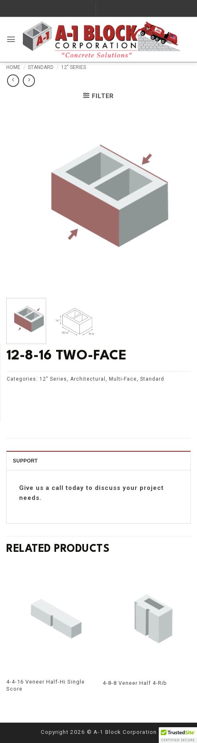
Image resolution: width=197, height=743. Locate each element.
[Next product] (13, 80)
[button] (11, 39)
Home (13, 67)
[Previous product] (29, 80)
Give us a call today (51, 488)
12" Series (73, 67)
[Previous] (12, 638)
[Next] (185, 638)
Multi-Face (123, 379)
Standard (41, 67)
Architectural (88, 379)
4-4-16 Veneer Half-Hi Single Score (45, 685)
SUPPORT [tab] (25, 461)
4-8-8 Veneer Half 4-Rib (135, 683)
